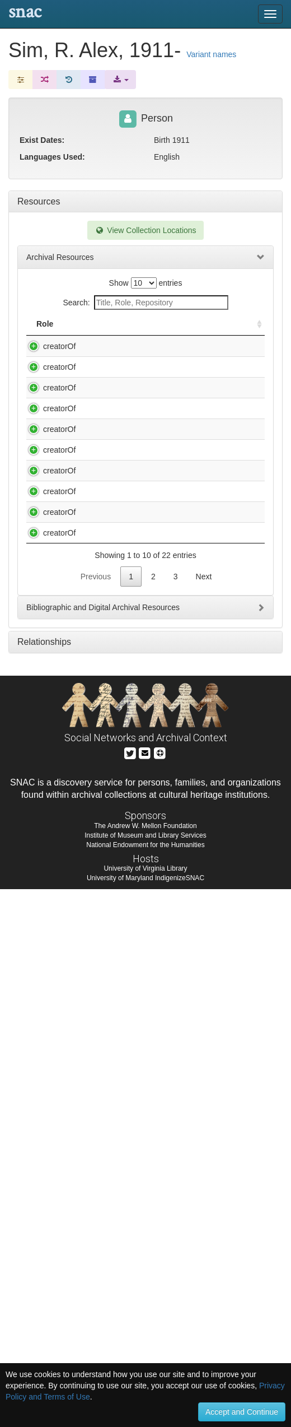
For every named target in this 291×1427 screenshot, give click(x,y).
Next (204, 1114)
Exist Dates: (42, 140)
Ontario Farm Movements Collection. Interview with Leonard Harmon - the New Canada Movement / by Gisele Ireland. (120, 939)
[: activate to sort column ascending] (255, 330)
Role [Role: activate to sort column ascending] (44, 335)
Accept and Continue (241, 1411)
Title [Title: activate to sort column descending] (88, 335)
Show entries (145, 283)
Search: (145, 302)
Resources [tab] (38, 201)
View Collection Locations (145, 230)
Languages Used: (52, 156)
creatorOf (48, 357)
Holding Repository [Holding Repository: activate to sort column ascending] (204, 329)
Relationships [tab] (44, 1179)
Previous (96, 1114)
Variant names (211, 54)
